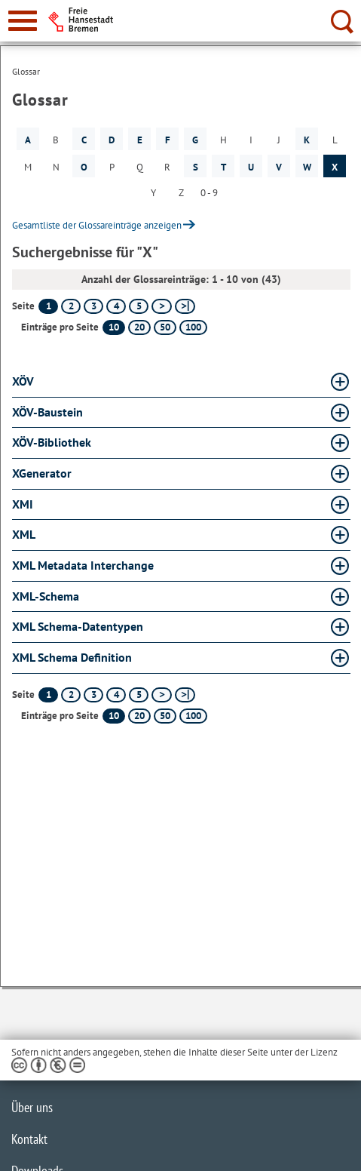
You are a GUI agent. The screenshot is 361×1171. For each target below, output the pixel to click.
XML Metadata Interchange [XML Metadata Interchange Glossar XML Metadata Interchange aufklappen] (83, 565)
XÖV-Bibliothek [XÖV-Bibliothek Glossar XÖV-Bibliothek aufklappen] (51, 442)
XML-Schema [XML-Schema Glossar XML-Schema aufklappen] (45, 596)
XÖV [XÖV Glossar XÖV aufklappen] (23, 381)
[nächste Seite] (161, 306)
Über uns (32, 1107)
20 (139, 327)
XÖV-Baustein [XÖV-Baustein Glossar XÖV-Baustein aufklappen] (47, 412)
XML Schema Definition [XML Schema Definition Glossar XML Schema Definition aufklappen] (72, 657)
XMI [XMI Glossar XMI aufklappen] (22, 504)
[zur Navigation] (22, 20)
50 (165, 327)
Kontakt (29, 1139)
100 (193, 327)
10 (114, 327)
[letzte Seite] (185, 306)
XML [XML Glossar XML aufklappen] (23, 534)
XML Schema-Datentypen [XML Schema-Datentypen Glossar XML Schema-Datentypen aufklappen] (77, 626)
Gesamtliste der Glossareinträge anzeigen (97, 225)
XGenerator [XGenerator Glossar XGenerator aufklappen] (42, 473)
